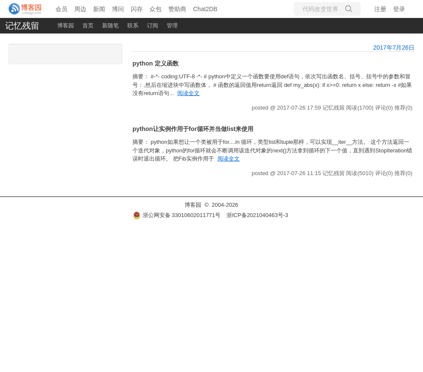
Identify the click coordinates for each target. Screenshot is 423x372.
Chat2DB (205, 9)
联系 (132, 25)
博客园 (65, 25)
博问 (118, 9)
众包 (156, 9)
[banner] (25, 9)
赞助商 (177, 9)
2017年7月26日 (393, 47)
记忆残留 (22, 25)
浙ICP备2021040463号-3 (257, 215)
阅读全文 (188, 93)
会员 (62, 9)
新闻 (99, 9)
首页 (88, 25)
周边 (80, 9)
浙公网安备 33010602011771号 (177, 215)
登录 (399, 9)
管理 (172, 25)
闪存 (137, 9)
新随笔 (110, 25)
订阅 (152, 25)
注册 (380, 9)
